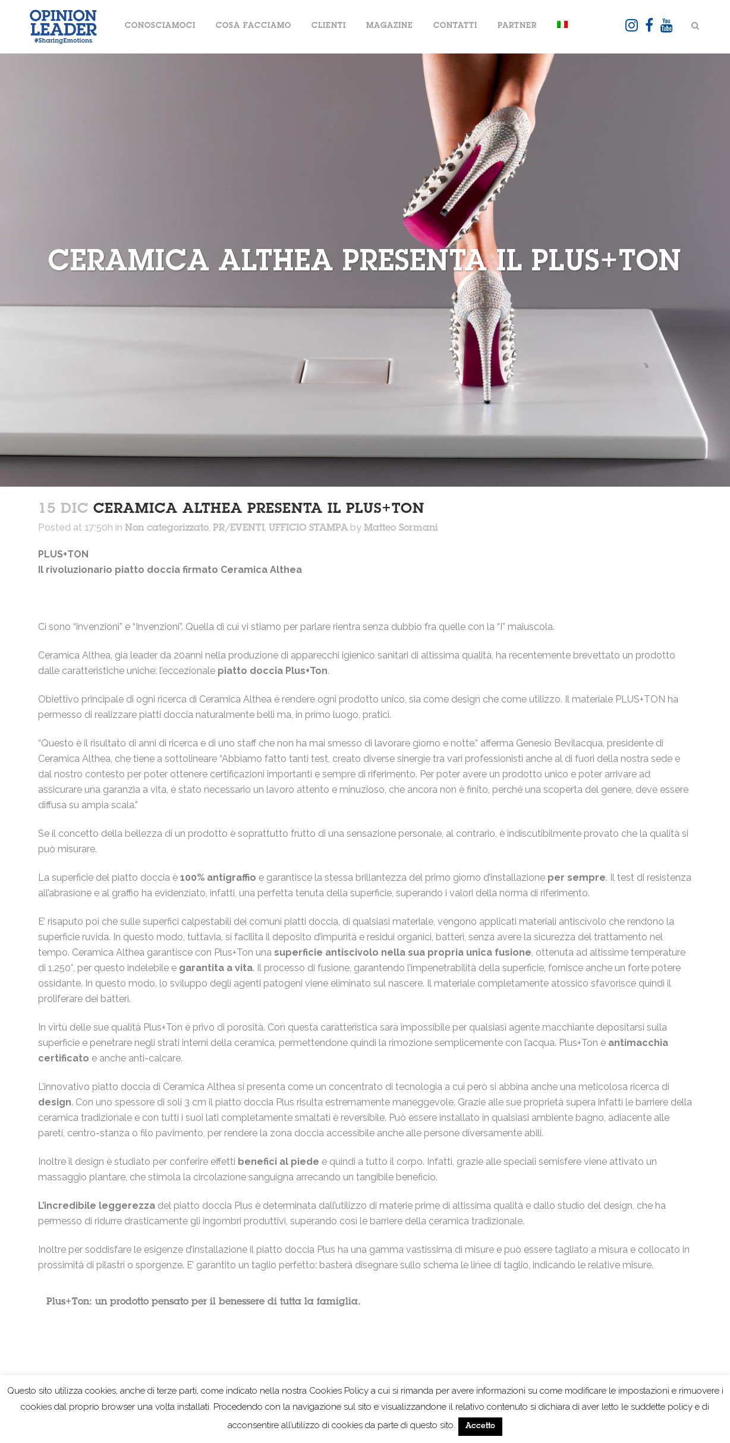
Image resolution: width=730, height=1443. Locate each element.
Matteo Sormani (401, 528)
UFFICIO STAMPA (308, 528)
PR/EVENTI (239, 528)
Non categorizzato (167, 528)
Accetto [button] (480, 1427)
